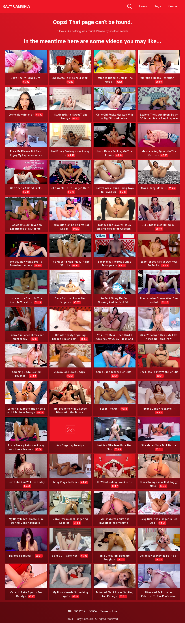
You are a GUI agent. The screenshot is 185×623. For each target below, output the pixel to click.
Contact (173, 6)
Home (143, 6)
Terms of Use (108, 611)
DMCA (93, 611)
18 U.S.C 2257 (76, 611)
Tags (157, 6)
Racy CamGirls (22, 6)
